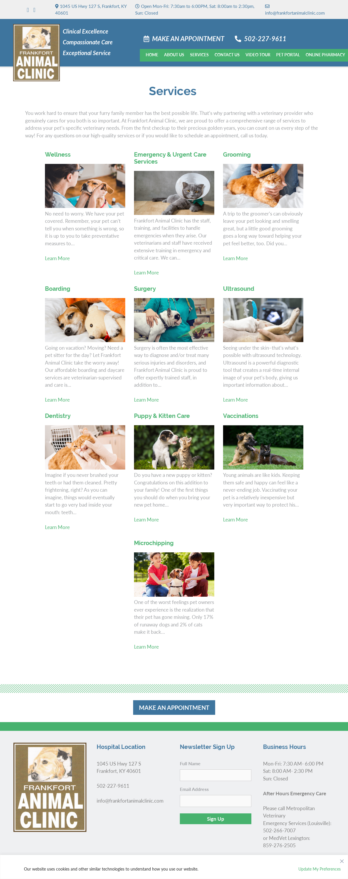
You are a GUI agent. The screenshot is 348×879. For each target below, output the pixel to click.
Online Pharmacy (325, 54)
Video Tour (258, 54)
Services (199, 54)
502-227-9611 (265, 38)
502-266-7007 (279, 830)
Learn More (57, 258)
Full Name (190, 763)
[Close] (341, 859)
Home (152, 54)
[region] (174, 867)
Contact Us (227, 54)
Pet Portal (288, 54)
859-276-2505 (279, 845)
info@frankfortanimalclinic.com (295, 9)
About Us (174, 54)
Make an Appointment (188, 38)
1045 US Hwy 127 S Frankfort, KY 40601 (119, 767)
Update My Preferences (319, 869)
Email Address (194, 789)
